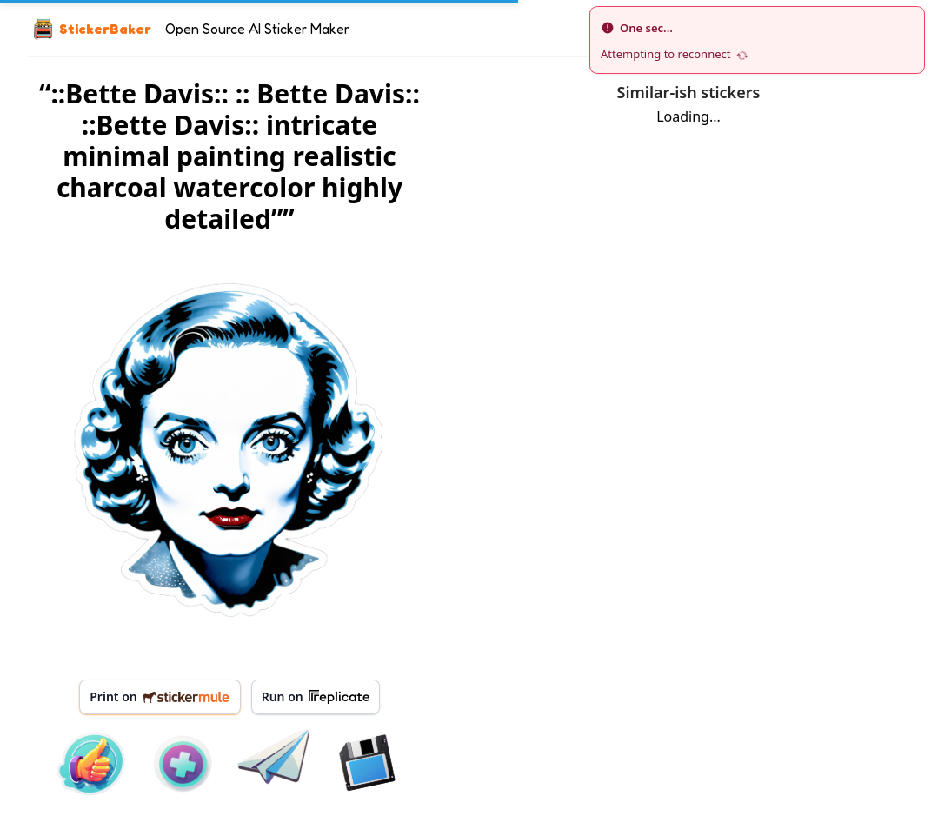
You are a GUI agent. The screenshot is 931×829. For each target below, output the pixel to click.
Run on (315, 697)
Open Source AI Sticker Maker (257, 28)
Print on (159, 696)
